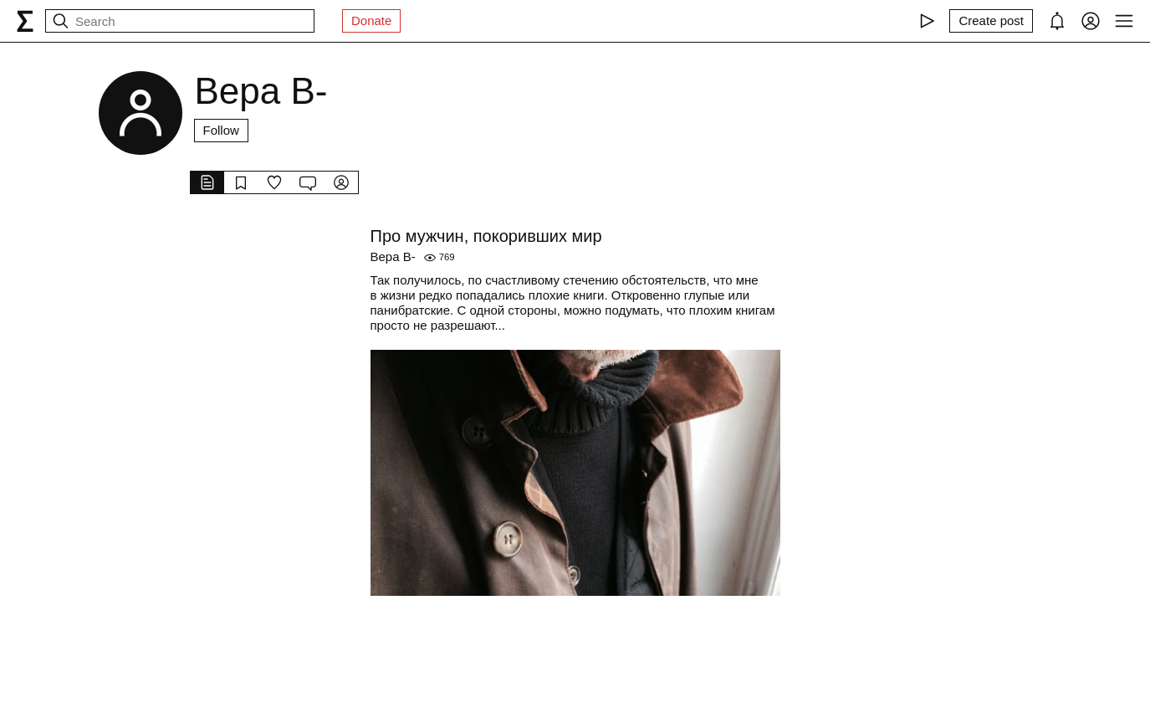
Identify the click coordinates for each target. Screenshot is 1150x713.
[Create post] (991, 21)
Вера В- (393, 256)
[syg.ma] (25, 21)
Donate (371, 20)
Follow (221, 130)
